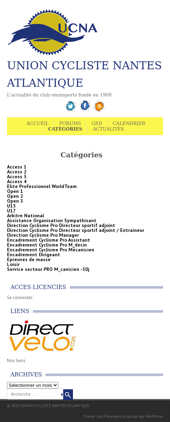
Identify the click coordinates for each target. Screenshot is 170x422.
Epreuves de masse (29, 259)
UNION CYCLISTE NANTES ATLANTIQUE (84, 74)
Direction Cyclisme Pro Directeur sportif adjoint (61, 225)
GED (96, 123)
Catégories (65, 129)
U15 (11, 206)
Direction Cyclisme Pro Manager (43, 235)
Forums (70, 123)
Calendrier (129, 123)
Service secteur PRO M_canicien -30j (48, 269)
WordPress (154, 416)
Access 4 (17, 181)
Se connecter (19, 297)
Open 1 (15, 191)
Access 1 (17, 167)
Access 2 (17, 172)
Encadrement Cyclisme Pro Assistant (48, 240)
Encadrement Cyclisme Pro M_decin (47, 245)
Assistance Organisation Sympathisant (51, 220)
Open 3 (15, 201)
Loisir (13, 264)
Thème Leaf (93, 416)
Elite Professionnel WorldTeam (42, 186)
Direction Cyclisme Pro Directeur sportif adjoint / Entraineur (75, 230)
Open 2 (15, 196)
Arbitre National (25, 215)
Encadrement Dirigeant (33, 254)
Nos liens (16, 361)
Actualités (108, 129)
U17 (11, 211)
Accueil (38, 123)
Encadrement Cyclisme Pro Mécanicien (50, 250)
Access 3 (17, 176)
